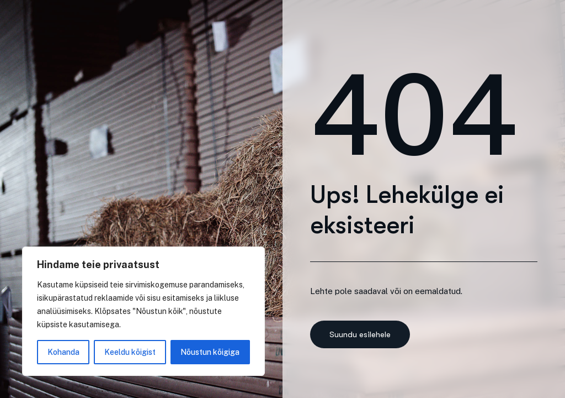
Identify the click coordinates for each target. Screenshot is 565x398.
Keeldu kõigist (130, 352)
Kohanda (63, 352)
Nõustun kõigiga (209, 352)
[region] (143, 311)
